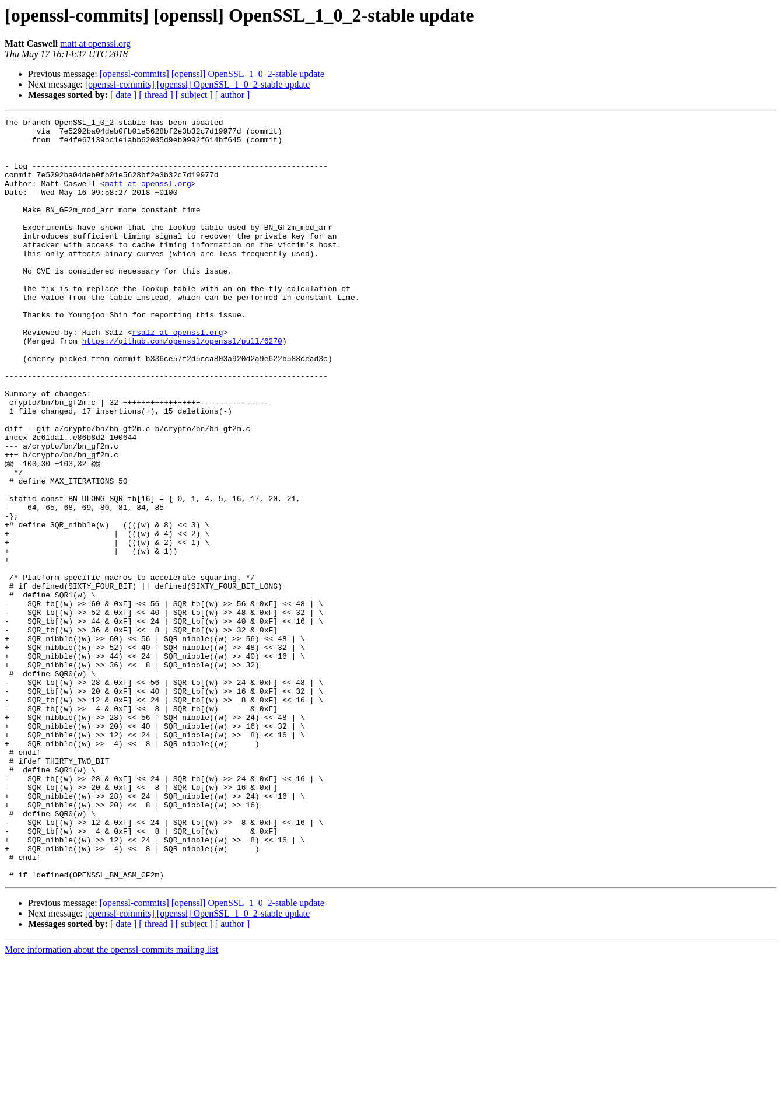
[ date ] (123, 95)
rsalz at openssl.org (177, 375)
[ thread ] (156, 95)
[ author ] (232, 95)
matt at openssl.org (95, 43)
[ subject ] (194, 95)
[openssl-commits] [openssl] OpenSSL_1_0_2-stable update (212, 74)
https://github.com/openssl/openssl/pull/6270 (182, 386)
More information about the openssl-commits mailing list (111, 1102)
